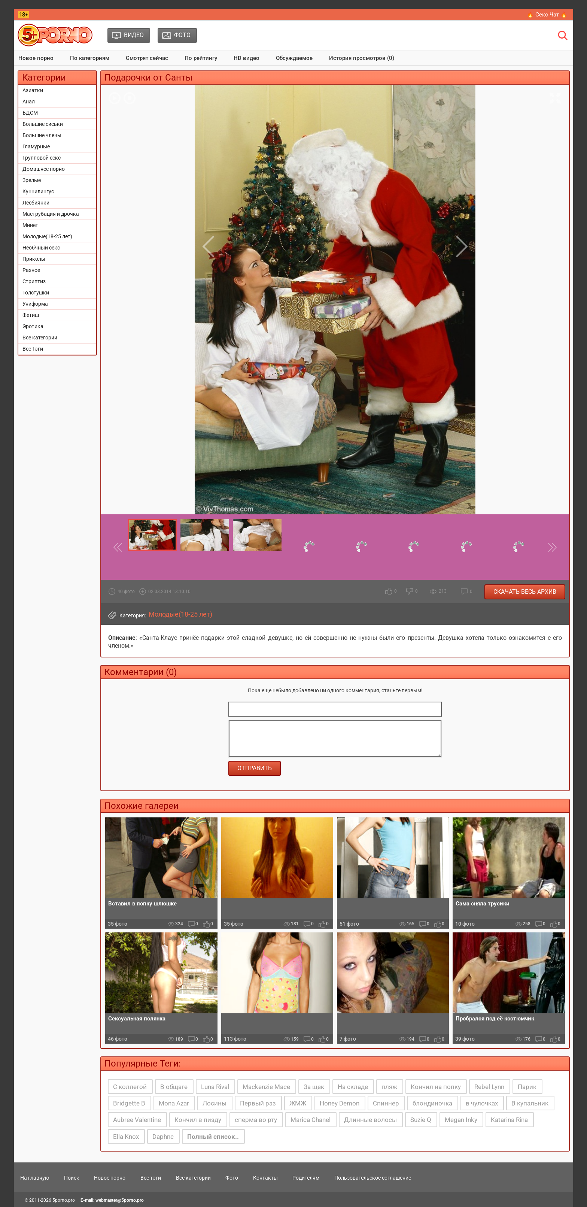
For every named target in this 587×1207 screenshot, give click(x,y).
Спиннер (386, 1103)
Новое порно (36, 58)
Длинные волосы (370, 1119)
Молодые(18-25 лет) (47, 236)
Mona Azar (174, 1103)
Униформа (35, 304)
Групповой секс (41, 158)
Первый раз (258, 1103)
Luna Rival (215, 1086)
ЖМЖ (297, 1103)
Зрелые (31, 180)
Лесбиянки (35, 203)
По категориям (89, 58)
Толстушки (35, 293)
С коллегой (130, 1086)
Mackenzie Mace (266, 1086)
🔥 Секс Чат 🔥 (547, 14)
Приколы (33, 259)
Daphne (163, 1136)
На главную (34, 1178)
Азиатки (32, 90)
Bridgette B (129, 1103)
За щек (314, 1086)
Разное (31, 270)
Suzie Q (420, 1119)
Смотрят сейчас (147, 58)
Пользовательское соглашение (372, 1178)
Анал (28, 102)
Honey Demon (339, 1103)
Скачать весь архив (524, 591)
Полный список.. (213, 1136)
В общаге (174, 1086)
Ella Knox (126, 1136)
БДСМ (30, 113)
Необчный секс (41, 248)
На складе (353, 1086)
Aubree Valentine (137, 1119)
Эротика (32, 326)
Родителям (305, 1178)
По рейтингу (201, 58)
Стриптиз (34, 281)
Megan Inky (461, 1119)
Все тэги (150, 1178)
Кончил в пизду (197, 1119)
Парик (527, 1086)
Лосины (214, 1103)
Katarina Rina (509, 1119)
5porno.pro (63, 1200)
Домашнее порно (43, 169)
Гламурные (36, 146)
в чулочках (482, 1103)
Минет (30, 225)
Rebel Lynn (489, 1086)
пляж (389, 1086)
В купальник (529, 1103)
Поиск (71, 1178)
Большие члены (41, 135)
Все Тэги (32, 349)
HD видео (246, 58)
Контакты (265, 1178)
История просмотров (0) (361, 58)
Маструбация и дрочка (50, 214)
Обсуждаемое (294, 58)
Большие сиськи (42, 124)
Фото (231, 1178)
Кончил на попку (436, 1086)
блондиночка (432, 1103)
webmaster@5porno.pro (119, 1200)
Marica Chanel (311, 1119)
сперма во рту (256, 1119)
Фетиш (30, 315)
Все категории (39, 338)
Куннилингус (38, 191)
